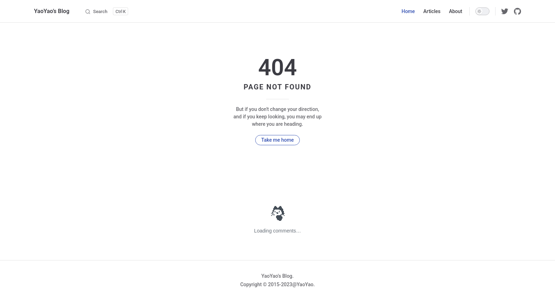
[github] (517, 11)
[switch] (482, 11)
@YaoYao (303, 284)
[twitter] (504, 11)
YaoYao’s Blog (51, 11)
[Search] (106, 11)
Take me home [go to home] (277, 140)
